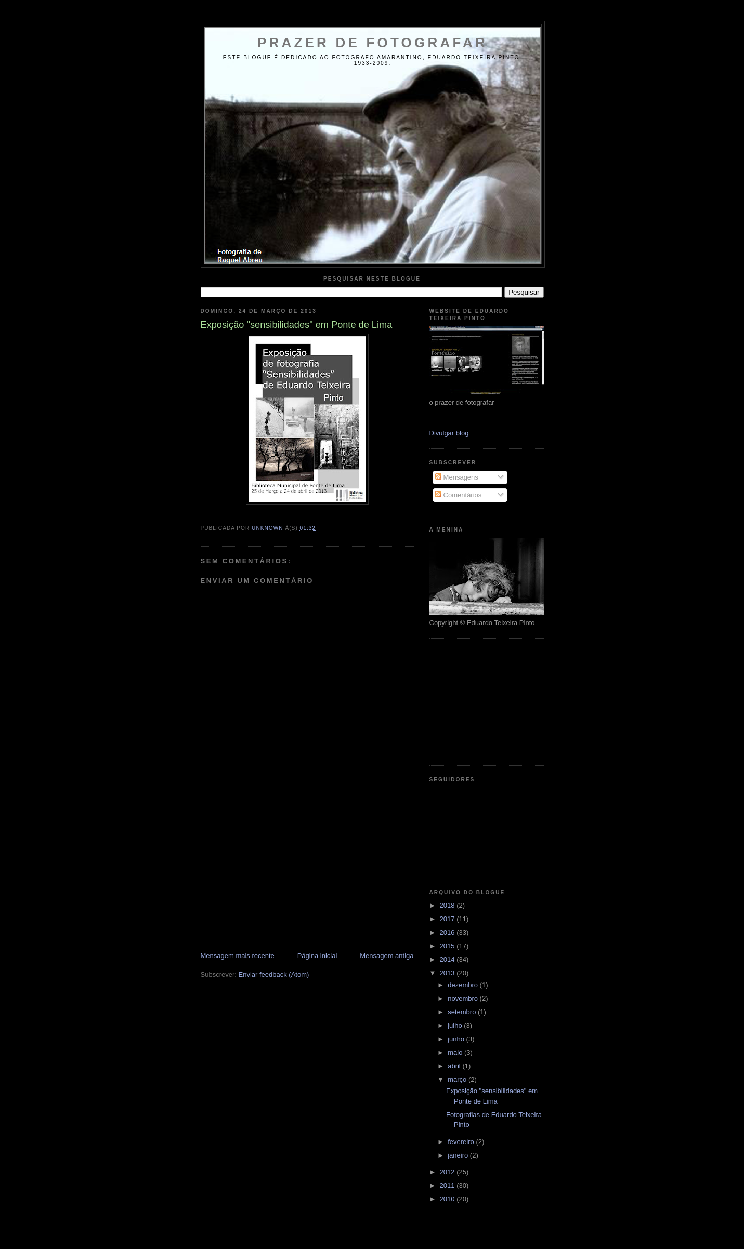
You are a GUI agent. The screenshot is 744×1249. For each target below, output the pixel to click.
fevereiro (462, 1142)
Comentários (458, 495)
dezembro (463, 985)
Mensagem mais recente (238, 956)
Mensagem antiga (386, 956)
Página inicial (317, 956)
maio (456, 1052)
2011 (448, 1185)
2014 (448, 959)
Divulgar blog (449, 433)
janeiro (459, 1155)
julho (456, 1025)
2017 (448, 919)
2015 (448, 946)
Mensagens (456, 477)
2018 (448, 905)
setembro (463, 1012)
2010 (448, 1199)
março (458, 1079)
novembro (463, 998)
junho (457, 1039)
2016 (448, 932)
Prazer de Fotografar (372, 42)
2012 (448, 1172)
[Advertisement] (279, 879)
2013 (448, 973)
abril (455, 1066)
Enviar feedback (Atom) (273, 974)
